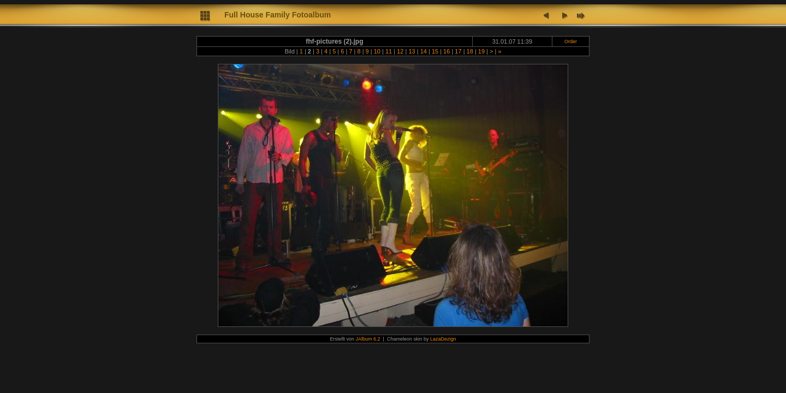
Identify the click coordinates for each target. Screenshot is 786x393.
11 (388, 51)
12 (400, 51)
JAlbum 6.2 (368, 339)
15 (435, 51)
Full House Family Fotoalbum (277, 14)
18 (470, 51)
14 (423, 51)
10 (377, 51)
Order (570, 41)
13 (411, 51)
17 (458, 51)
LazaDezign (443, 339)
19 (481, 51)
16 (446, 51)
